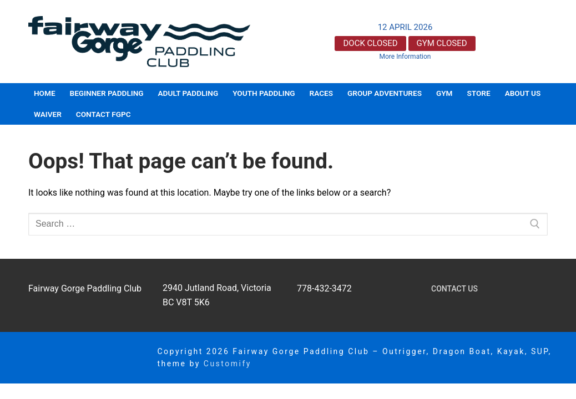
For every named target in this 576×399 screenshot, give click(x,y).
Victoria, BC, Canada (515, 41)
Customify (227, 363)
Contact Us (454, 288)
